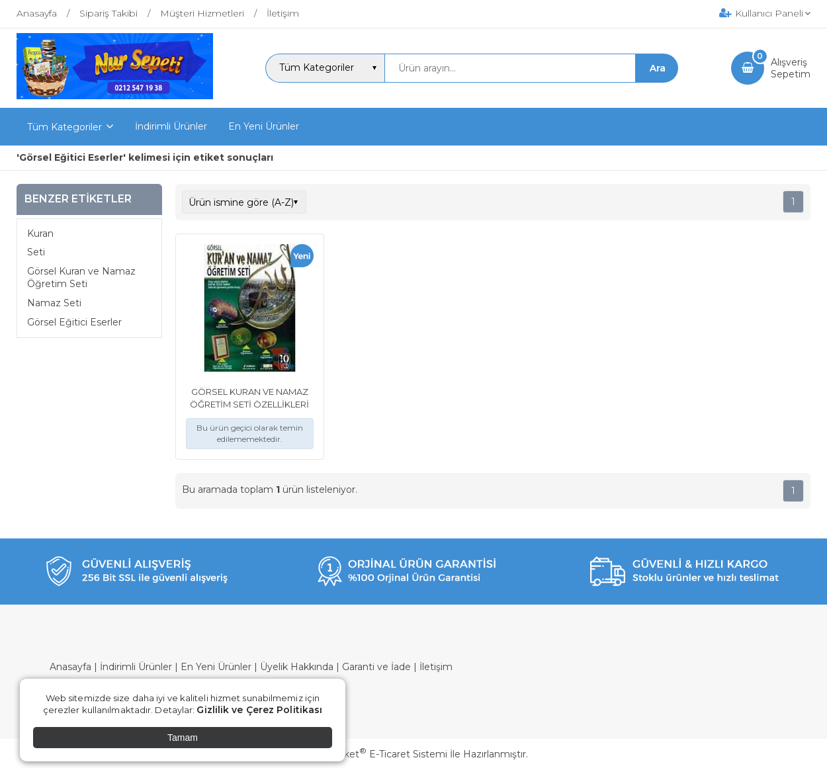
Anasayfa (70, 667)
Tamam (182, 737)
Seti (36, 252)
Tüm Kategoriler (64, 127)
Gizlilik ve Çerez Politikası (259, 710)
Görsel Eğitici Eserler (74, 322)
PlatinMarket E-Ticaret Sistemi (373, 754)
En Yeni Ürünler (216, 667)
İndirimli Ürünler (136, 667)
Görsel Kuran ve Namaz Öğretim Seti (81, 277)
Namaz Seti (54, 303)
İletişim (436, 667)
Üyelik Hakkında (296, 667)
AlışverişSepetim (790, 68)
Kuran (40, 233)
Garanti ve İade (376, 667)
